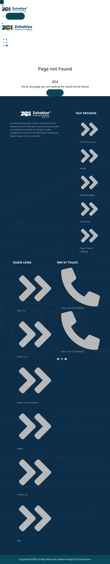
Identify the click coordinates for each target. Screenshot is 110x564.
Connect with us (15, 16)
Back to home (55, 92)
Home (50, 74)
